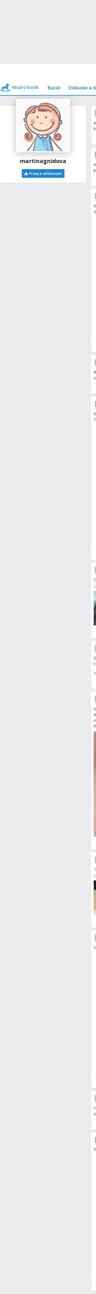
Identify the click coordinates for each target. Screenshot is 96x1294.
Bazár (54, 88)
